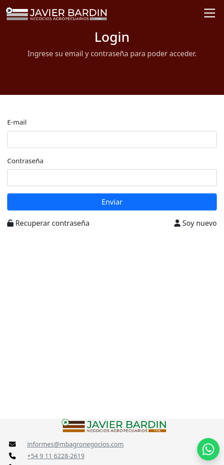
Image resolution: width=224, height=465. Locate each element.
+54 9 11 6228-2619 (56, 456)
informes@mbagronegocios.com (75, 444)
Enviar (112, 202)
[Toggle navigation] (210, 13)
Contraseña (25, 160)
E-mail (16, 121)
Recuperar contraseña (48, 223)
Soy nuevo (195, 223)
